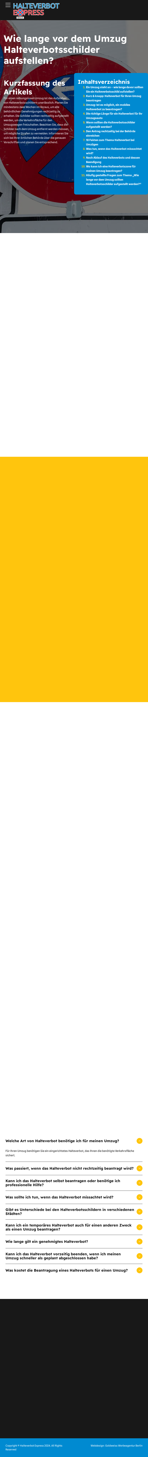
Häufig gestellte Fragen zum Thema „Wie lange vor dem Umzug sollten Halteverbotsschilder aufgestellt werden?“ (113, 180)
